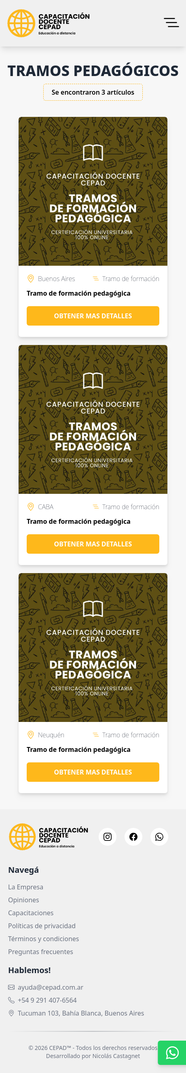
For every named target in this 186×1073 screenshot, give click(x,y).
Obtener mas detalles (93, 315)
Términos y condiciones (43, 938)
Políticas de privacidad (42, 925)
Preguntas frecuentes (40, 951)
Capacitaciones (31, 912)
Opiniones (23, 899)
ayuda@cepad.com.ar (50, 987)
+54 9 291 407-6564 (47, 1000)
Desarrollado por (93, 1056)
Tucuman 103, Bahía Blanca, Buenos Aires (81, 1013)
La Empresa (25, 887)
